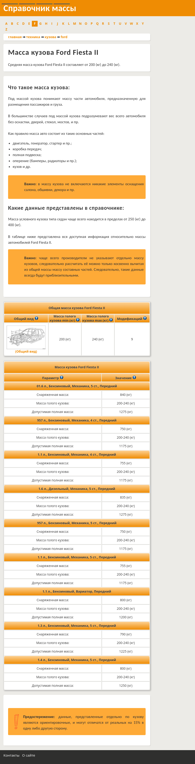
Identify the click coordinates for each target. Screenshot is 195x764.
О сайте (28, 755)
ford (64, 37)
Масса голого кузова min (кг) (65, 318)
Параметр (52, 378)
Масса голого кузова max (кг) (97, 318)
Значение (125, 378)
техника (33, 37)
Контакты (11, 755)
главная (15, 37)
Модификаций (132, 318)
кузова (50, 37)
